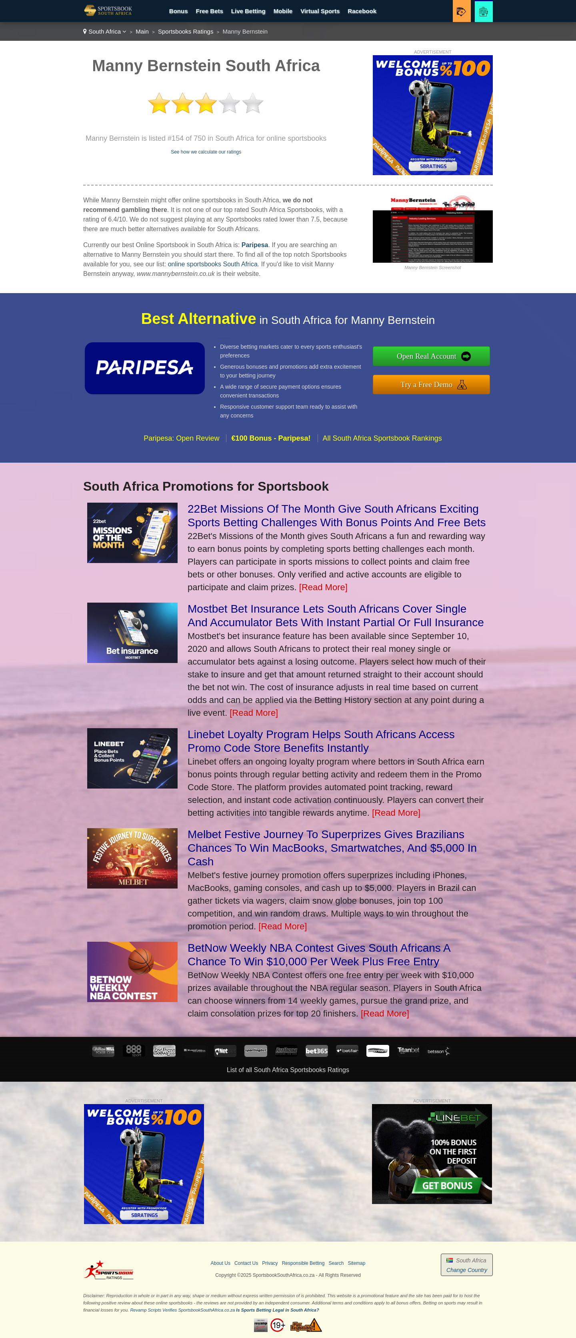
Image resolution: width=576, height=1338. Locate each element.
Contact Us (246, 1263)
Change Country (466, 1270)
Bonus (178, 11)
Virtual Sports (320, 11)
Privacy (270, 1263)
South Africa (104, 31)
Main (142, 31)
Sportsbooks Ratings (185, 31)
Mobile (283, 11)
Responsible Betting (303, 1263)
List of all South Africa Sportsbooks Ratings (288, 1069)
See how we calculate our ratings (206, 152)
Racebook (362, 11)
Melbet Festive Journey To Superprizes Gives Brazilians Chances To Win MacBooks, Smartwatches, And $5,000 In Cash (332, 848)
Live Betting (248, 11)
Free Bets (209, 11)
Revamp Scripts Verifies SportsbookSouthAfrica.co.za (182, 1310)
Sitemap (356, 1263)
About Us (220, 1263)
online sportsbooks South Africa (213, 264)
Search (336, 1263)
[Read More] (323, 587)
